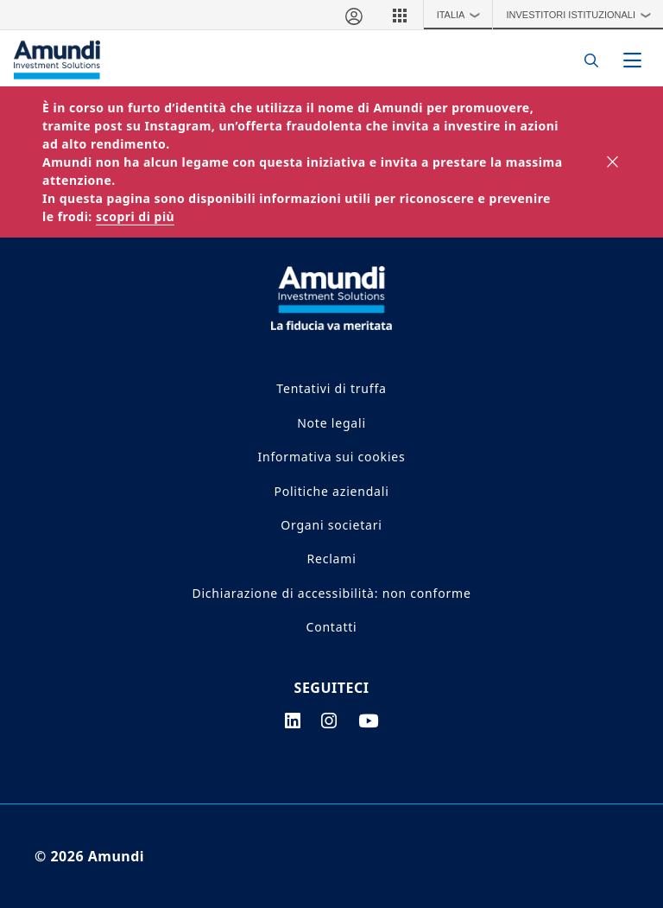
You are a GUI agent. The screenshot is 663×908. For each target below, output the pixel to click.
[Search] (587, 60)
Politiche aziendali (331, 491)
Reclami (331, 558)
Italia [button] (463, 15)
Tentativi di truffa (331, 388)
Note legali (331, 423)
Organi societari (331, 525)
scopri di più (135, 216)
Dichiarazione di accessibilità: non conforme (331, 593)
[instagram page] (329, 720)
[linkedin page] (293, 720)
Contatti (331, 627)
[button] (399, 14)
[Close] (613, 162)
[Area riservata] (353, 14)
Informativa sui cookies (331, 456)
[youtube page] (368, 720)
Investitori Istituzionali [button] (582, 15)
